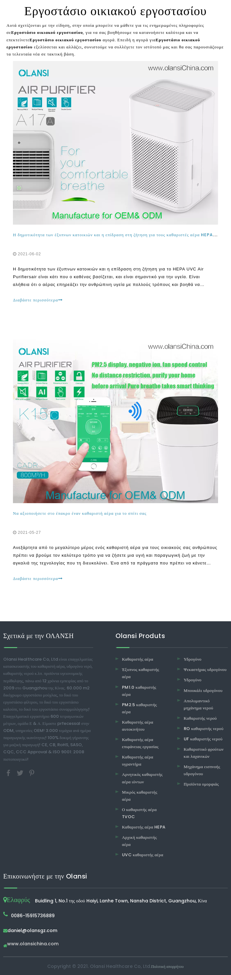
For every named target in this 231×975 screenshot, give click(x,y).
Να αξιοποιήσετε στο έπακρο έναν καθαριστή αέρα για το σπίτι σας (80, 513)
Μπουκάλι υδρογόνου (203, 690)
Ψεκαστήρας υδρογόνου (205, 669)
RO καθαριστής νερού (204, 729)
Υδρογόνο (193, 659)
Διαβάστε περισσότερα (38, 300)
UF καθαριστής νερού (203, 739)
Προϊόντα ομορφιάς (201, 784)
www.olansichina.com (33, 944)
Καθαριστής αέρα (137, 659)
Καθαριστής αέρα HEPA (144, 827)
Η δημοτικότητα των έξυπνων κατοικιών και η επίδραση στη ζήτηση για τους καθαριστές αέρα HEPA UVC (119, 235)
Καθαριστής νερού (200, 718)
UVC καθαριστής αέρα (142, 855)
